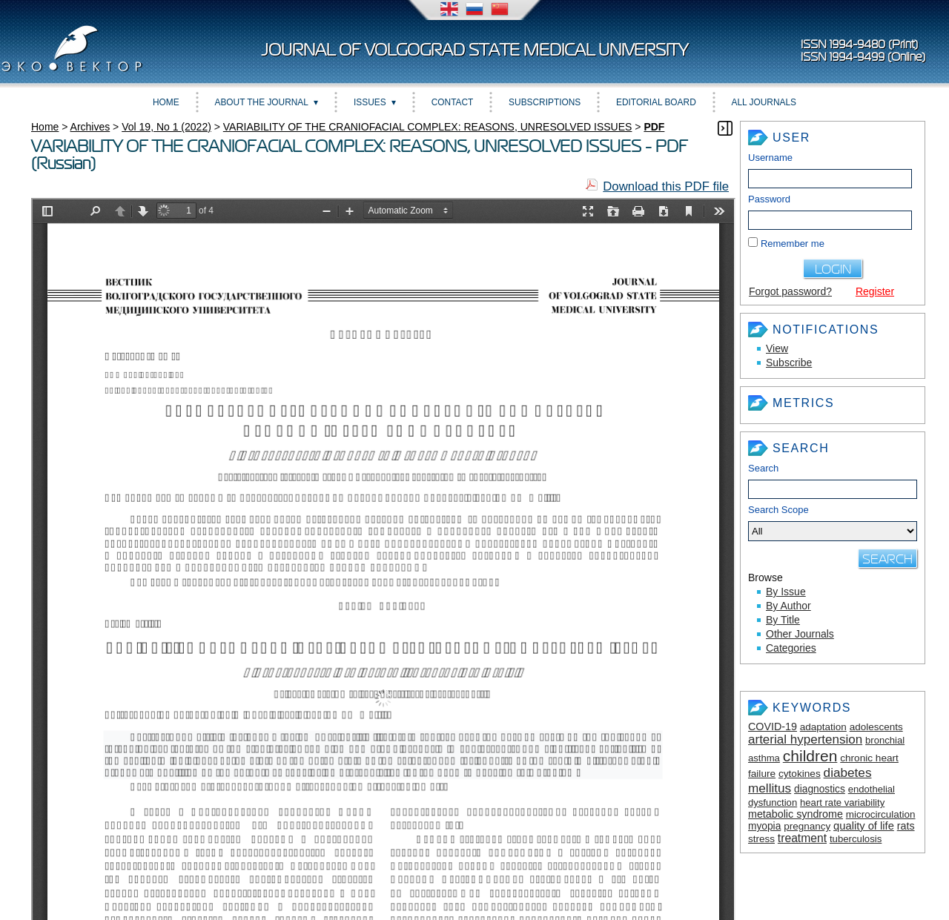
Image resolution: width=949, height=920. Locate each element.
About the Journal (261, 102)
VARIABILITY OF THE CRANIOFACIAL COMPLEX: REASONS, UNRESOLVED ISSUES (427, 127)
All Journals (764, 102)
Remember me (792, 243)
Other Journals (800, 634)
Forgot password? (790, 291)
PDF (654, 127)
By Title (783, 620)
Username (770, 157)
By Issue (786, 592)
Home (166, 102)
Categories (791, 648)
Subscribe (789, 362)
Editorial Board (656, 102)
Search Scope (832, 522)
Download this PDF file (666, 186)
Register (875, 291)
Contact (452, 102)
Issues (370, 102)
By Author (788, 606)
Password (769, 199)
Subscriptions (545, 102)
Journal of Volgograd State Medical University (475, 50)
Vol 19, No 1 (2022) (166, 127)
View (777, 348)
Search (763, 468)
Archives (90, 127)
